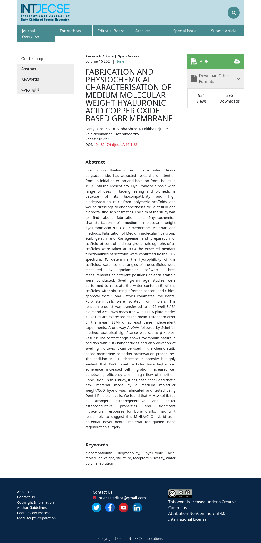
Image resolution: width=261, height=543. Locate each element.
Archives (142, 30)
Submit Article (223, 30)
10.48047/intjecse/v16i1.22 (115, 144)
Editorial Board (111, 30)
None (119, 61)
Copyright (30, 89)
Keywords (30, 79)
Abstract (28, 69)
